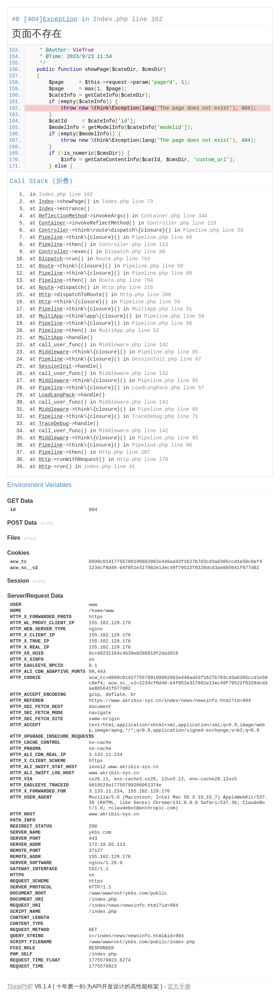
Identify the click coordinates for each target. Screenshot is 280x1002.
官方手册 (179, 986)
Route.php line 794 (126, 280)
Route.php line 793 (123, 259)
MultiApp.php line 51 (162, 309)
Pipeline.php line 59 (213, 230)
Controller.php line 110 (181, 223)
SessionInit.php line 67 (166, 359)
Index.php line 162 (128, 19)
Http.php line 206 (145, 295)
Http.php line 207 (124, 452)
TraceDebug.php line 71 (165, 416)
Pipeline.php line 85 (168, 352)
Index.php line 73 (127, 201)
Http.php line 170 (142, 459)
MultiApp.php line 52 (129, 330)
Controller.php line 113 (133, 244)
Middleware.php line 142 (133, 345)
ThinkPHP (20, 986)
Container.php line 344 (174, 216)
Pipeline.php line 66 (162, 237)
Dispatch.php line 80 (135, 252)
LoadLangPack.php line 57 (168, 388)
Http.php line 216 (127, 287)
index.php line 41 (109, 466)
